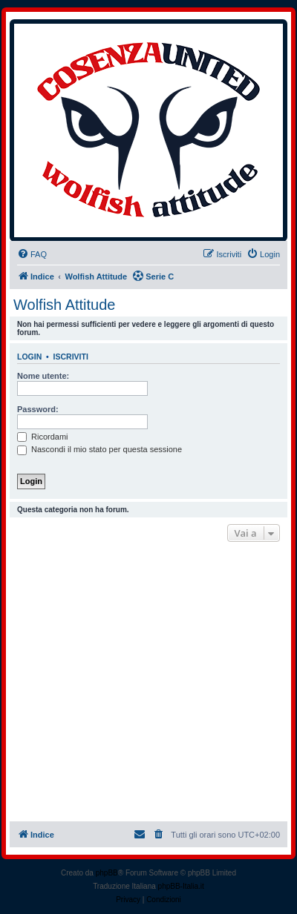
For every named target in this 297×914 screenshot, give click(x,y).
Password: (38, 409)
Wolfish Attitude (64, 305)
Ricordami (42, 436)
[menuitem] (32, 254)
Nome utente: (43, 375)
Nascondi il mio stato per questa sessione (99, 449)
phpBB (107, 873)
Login (29, 356)
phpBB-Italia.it (181, 886)
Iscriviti (70, 356)
